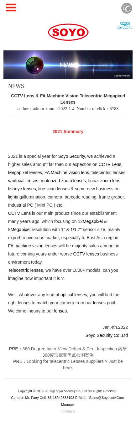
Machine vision (65, 172)
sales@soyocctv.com (106, 398)
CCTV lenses (86, 253)
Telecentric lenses (25, 270)
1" (63, 229)
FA (47, 172)
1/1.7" (76, 229)
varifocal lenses (23, 180)
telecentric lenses (108, 172)
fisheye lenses (22, 188)
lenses (79, 180)
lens (85, 172)
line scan (46, 188)
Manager (68, 404)
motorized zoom (56, 180)
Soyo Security (71, 156)
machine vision (29, 245)
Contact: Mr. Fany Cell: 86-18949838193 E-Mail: (49, 398)
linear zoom (99, 180)
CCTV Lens (110, 164)
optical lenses (73, 294)
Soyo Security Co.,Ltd (107, 335)
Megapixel (93, 221)
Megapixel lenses (25, 172)
